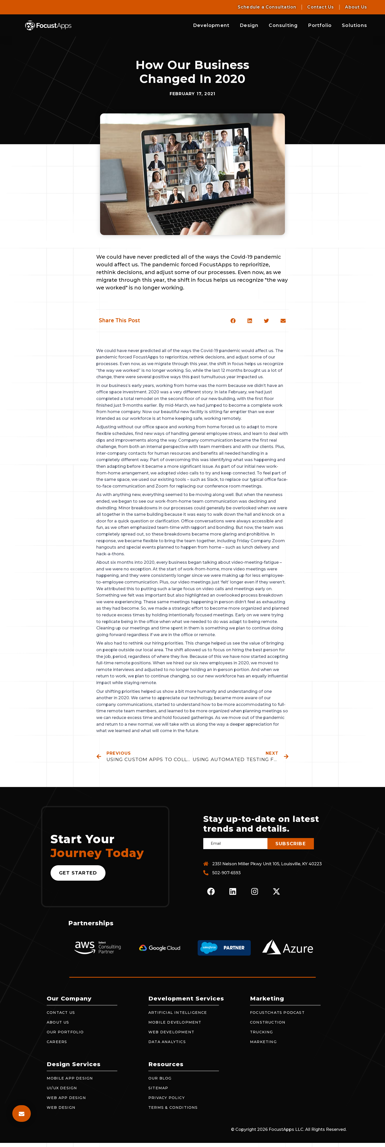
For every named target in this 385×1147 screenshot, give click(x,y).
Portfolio (320, 25)
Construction (267, 1022)
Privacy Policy (166, 1097)
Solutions (354, 25)
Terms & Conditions (173, 1107)
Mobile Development (174, 1022)
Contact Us (320, 7)
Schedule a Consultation (267, 7)
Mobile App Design (70, 1078)
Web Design (61, 1107)
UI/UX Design (62, 1088)
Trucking (261, 1032)
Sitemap (158, 1088)
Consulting (283, 25)
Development (211, 25)
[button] (233, 320)
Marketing (263, 1041)
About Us (356, 7)
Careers (57, 1041)
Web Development (171, 1032)
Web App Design (66, 1097)
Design (249, 25)
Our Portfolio (65, 1032)
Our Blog (160, 1078)
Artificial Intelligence (177, 1012)
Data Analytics (167, 1041)
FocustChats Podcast (277, 1012)
